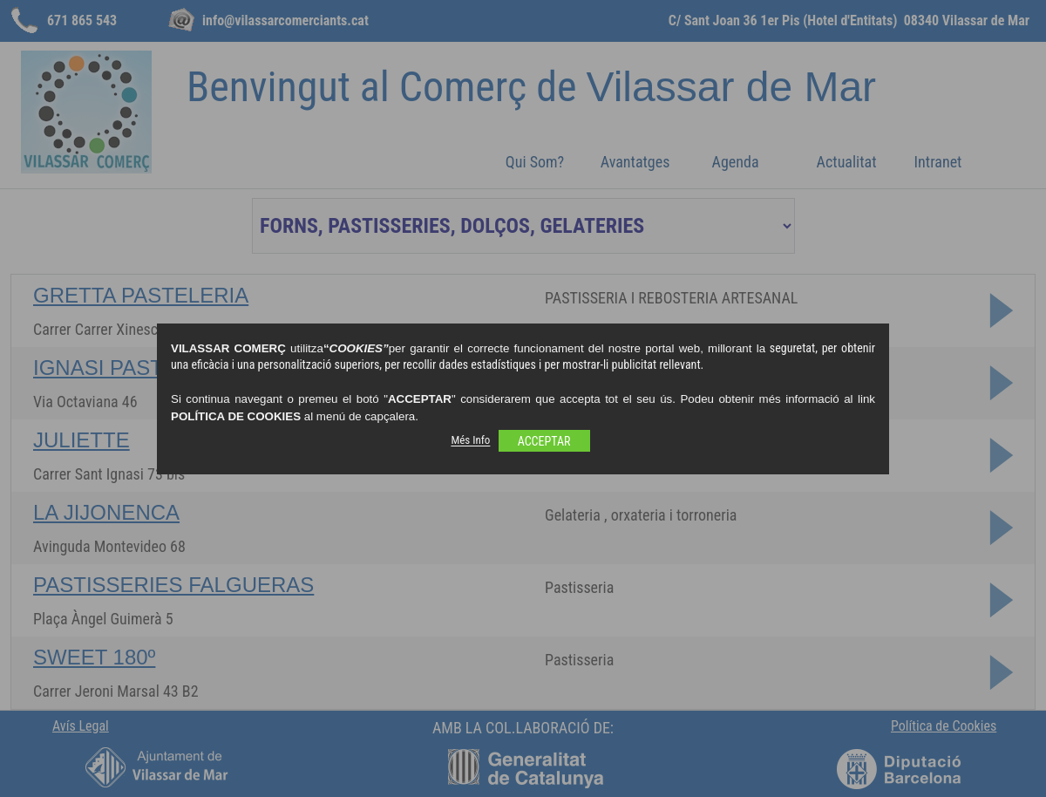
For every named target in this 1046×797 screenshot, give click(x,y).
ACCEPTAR (544, 441)
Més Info (470, 440)
